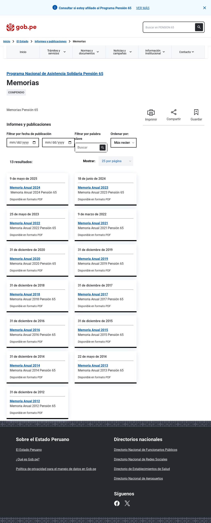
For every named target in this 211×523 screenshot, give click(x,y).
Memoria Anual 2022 (25, 223)
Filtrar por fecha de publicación (29, 134)
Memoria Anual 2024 (25, 188)
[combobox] (174, 27)
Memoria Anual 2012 (25, 401)
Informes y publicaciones (50, 41)
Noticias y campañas (122, 52)
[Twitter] (127, 503)
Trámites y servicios (56, 52)
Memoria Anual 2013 (93, 365)
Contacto (187, 52)
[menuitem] (23, 52)
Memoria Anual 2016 (25, 330)
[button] (204, 7)
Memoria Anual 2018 (25, 294)
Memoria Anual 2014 (25, 365)
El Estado (22, 41)
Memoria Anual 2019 (93, 259)
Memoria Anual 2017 (93, 294)
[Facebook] (117, 503)
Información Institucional (155, 52)
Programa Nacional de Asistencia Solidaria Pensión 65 (55, 73)
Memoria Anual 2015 (93, 330)
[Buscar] (199, 27)
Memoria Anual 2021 (93, 223)
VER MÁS (143, 8)
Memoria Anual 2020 (25, 259)
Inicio (23, 52)
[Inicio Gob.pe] (6, 41)
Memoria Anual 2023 (93, 188)
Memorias (79, 41)
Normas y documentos (89, 52)
